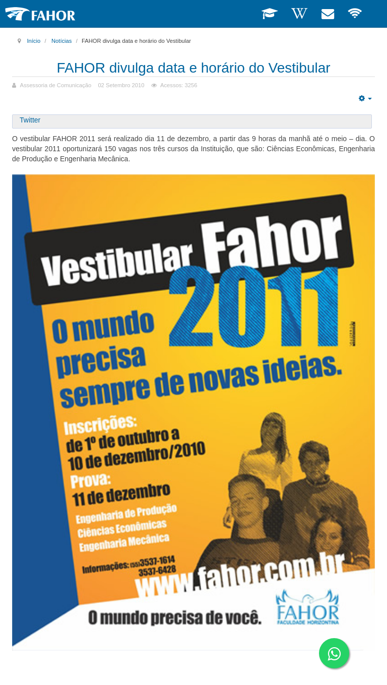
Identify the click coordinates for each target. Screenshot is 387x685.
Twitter (30, 120)
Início (33, 41)
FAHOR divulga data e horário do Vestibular (193, 68)
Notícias (61, 41)
